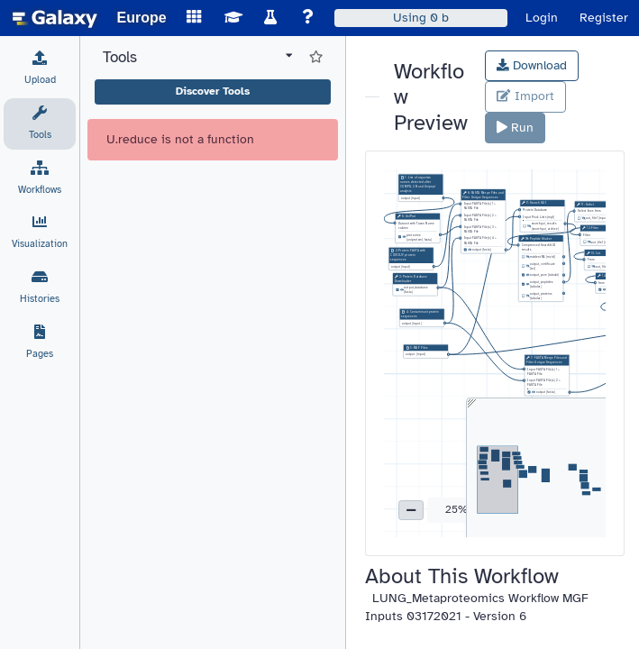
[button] (411, 510)
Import (525, 96)
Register (604, 17)
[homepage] (55, 18)
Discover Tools (213, 91)
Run (515, 127)
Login (541, 17)
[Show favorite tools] (316, 57)
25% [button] (456, 509)
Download (532, 65)
